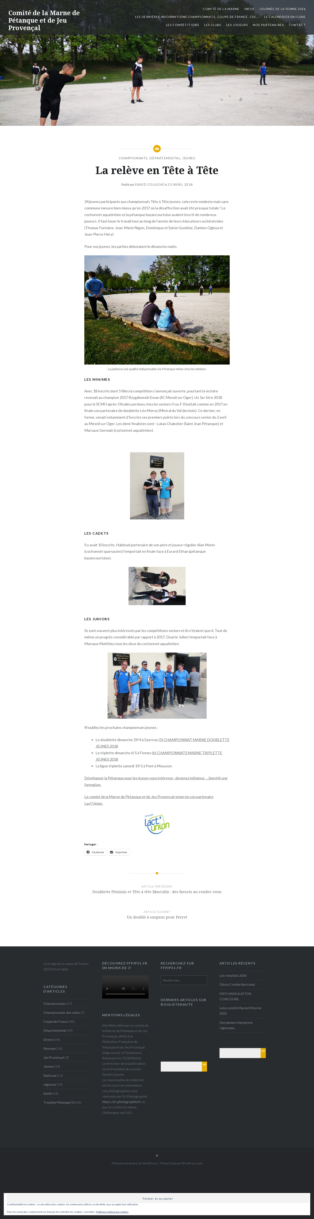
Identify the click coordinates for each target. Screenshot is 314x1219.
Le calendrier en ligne (285, 17)
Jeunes (188, 158)
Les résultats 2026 (233, 975)
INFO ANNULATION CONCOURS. (235, 996)
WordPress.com (192, 1163)
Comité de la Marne (221, 9)
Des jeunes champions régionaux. (236, 1025)
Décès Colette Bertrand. (237, 984)
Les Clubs (212, 25)
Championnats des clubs (61, 1012)
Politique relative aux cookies (112, 1211)
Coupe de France (55, 1021)
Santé (47, 1093)
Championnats (133, 158)
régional (49, 1084)
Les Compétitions (182, 25)
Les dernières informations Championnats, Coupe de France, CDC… (197, 17)
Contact (297, 25)
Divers (48, 1039)
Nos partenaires (268, 25)
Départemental (165, 158)
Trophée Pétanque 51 (59, 1102)
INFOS (249, 9)
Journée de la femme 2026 (282, 9)
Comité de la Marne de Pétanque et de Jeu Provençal (44, 20)
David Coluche (149, 184)
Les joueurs (237, 25)
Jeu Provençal (53, 1057)
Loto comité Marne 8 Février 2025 (241, 1010)
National (49, 1075)
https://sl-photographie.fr (121, 1102)
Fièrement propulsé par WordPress (134, 1163)
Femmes (49, 1048)
